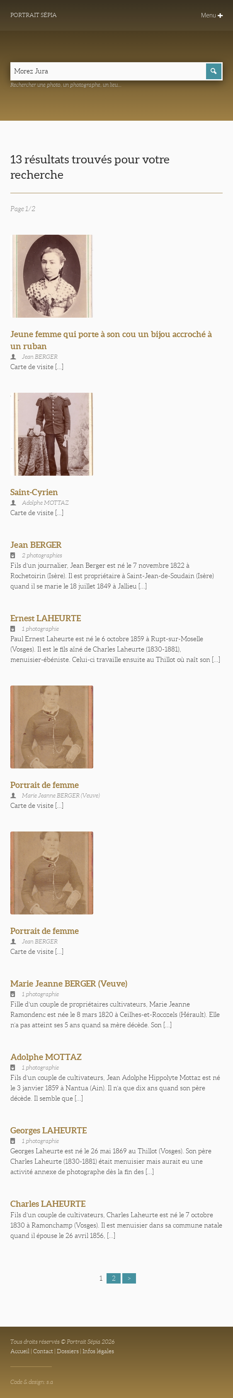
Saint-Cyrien (34, 492)
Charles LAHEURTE (47, 1203)
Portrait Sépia (33, 15)
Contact (43, 1351)
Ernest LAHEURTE (45, 618)
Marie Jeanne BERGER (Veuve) (68, 983)
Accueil (19, 1351)
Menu (212, 15)
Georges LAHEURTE (48, 1130)
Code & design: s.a (31, 1382)
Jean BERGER (36, 544)
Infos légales (98, 1351)
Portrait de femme (44, 785)
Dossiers (68, 1351)
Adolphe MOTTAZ (46, 1057)
